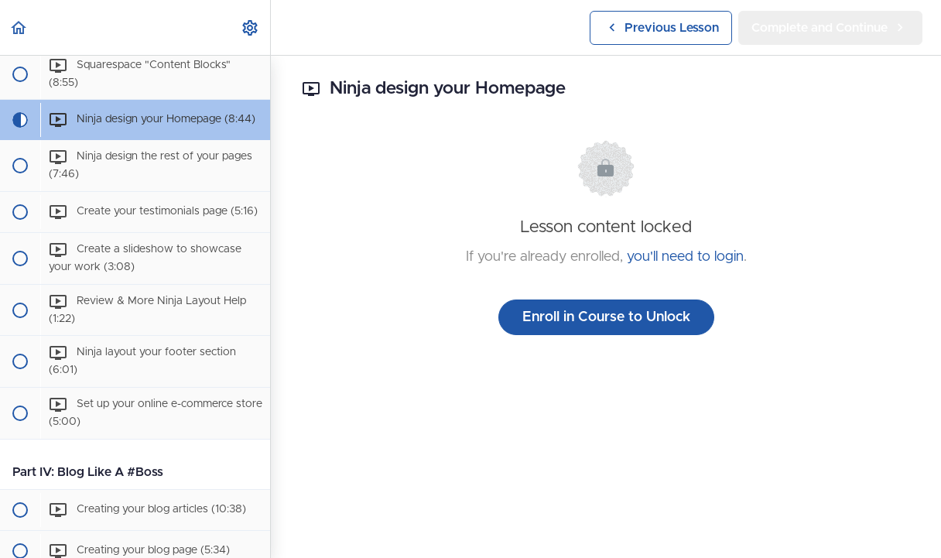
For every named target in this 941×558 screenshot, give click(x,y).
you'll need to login (685, 257)
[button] (19, 27)
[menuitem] (250, 27)
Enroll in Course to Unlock (606, 317)
